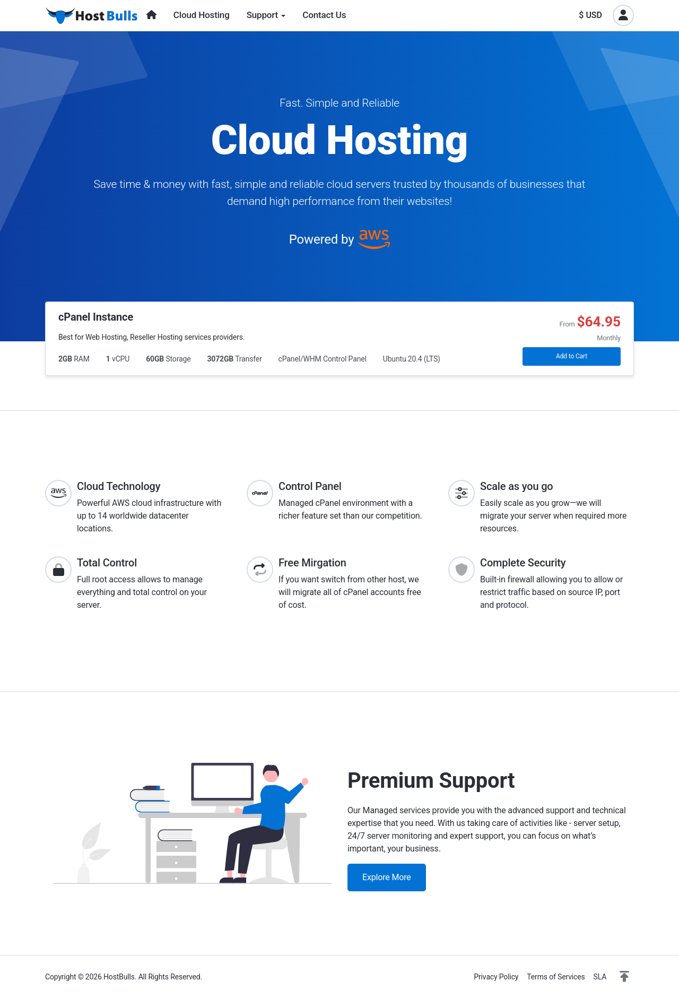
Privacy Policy (496, 977)
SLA (600, 977)
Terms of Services (556, 977)
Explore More (386, 877)
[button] (624, 976)
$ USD (590, 15)
